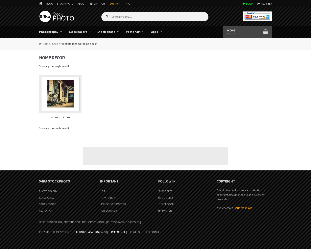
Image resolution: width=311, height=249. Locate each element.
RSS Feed (167, 191)
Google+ (167, 198)
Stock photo (106, 32)
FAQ (128, 3)
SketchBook (72, 222)
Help (103, 191)
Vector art (133, 32)
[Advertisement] (155, 156)
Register (266, 3)
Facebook (167, 204)
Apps (154, 32)
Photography (48, 32)
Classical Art (48, 198)
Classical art (78, 32)
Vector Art (46, 210)
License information (113, 204)
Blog (49, 3)
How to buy (107, 198)
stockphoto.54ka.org (84, 232)
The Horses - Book (94, 222)
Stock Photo (47, 204)
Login (249, 3)
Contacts (99, 3)
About (82, 3)
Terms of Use (117, 232)
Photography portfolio (123, 222)
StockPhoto (65, 3)
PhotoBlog (54, 222)
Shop (55, 44)
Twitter (167, 210)
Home (46, 44)
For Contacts (109, 210)
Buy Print (116, 3)
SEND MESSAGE (243, 208)
